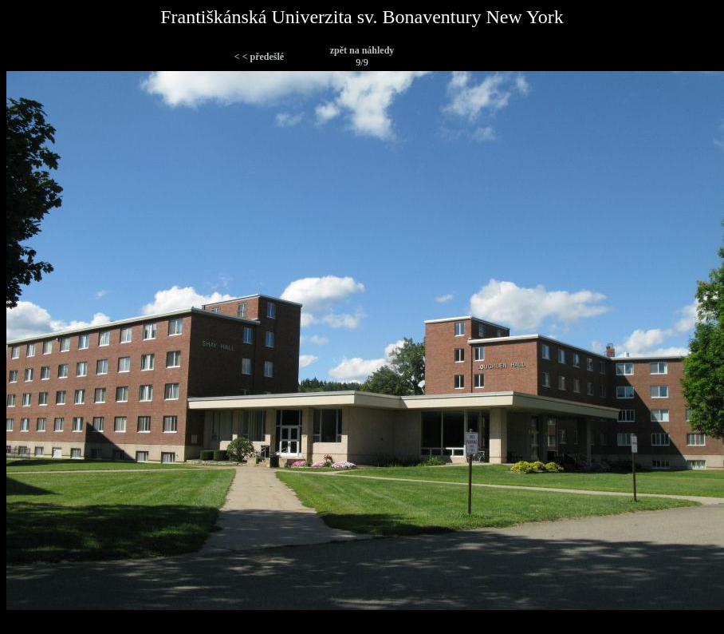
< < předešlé (259, 56)
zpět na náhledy (362, 50)
